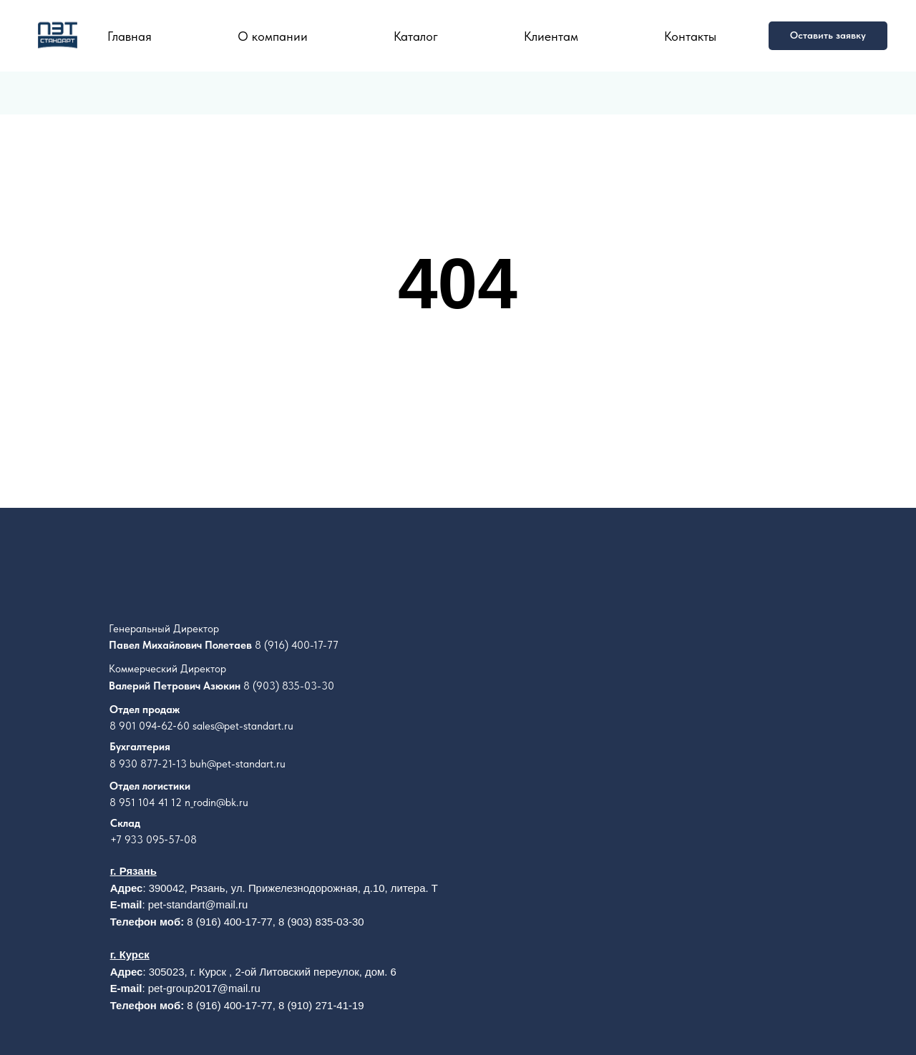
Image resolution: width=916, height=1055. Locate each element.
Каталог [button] (416, 36)
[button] (828, 35)
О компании (273, 36)
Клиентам (551, 36)
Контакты (690, 36)
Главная (129, 36)
